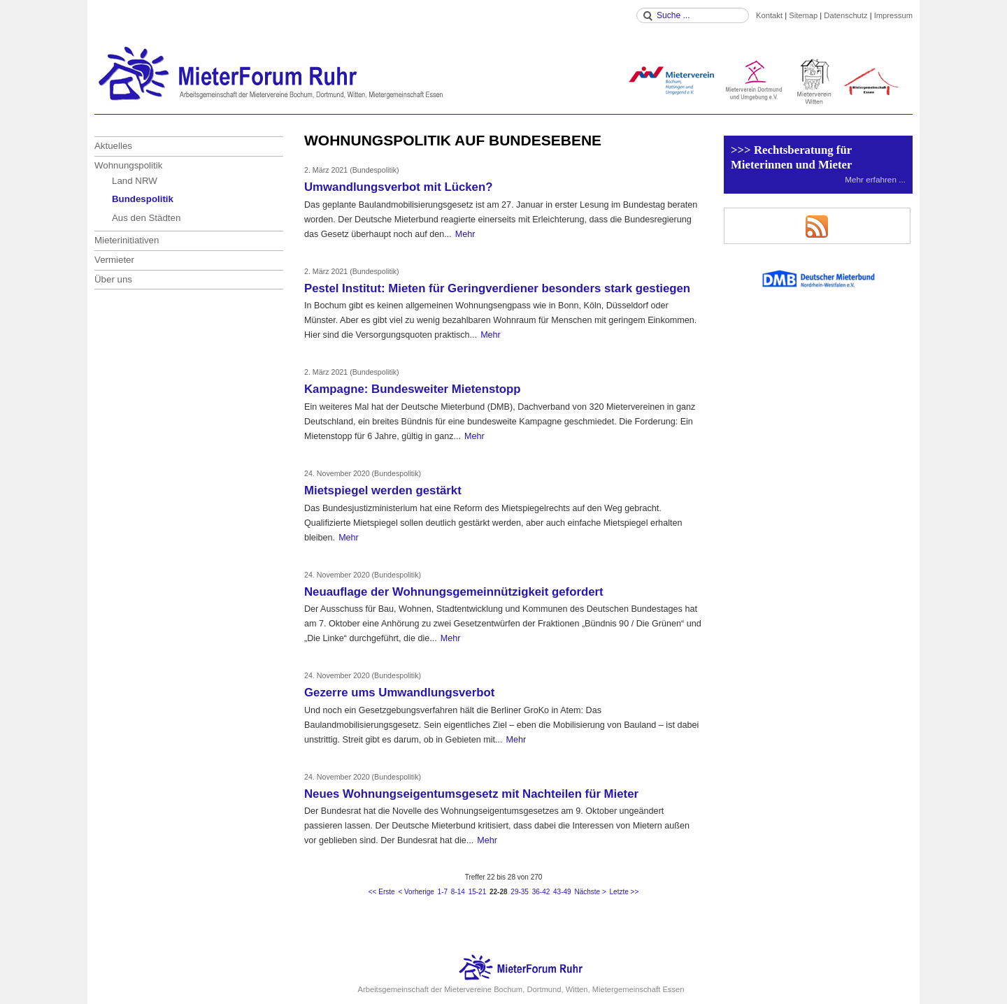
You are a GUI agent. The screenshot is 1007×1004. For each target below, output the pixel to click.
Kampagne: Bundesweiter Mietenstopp (412, 389)
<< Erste (382, 892)
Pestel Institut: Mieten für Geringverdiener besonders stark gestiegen (497, 288)
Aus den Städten (146, 218)
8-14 (458, 892)
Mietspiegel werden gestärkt (383, 490)
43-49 (562, 892)
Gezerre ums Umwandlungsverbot (399, 692)
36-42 (541, 892)
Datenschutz (845, 15)
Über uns (113, 279)
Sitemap (803, 15)
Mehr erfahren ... (875, 179)
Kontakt (769, 15)
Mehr (465, 234)
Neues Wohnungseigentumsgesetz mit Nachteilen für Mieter (471, 794)
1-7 (443, 892)
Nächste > (590, 892)
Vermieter (114, 259)
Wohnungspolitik (128, 165)
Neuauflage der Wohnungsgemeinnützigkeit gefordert (454, 591)
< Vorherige (416, 892)
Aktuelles (113, 146)
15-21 (478, 892)
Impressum (893, 15)
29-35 (519, 892)
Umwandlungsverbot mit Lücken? (398, 187)
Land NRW (134, 180)
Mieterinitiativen (126, 240)
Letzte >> (624, 892)
